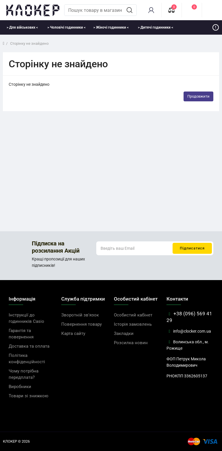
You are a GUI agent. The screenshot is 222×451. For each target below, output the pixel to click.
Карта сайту (73, 333)
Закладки (124, 333)
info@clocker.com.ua (188, 331)
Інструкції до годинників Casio (26, 318)
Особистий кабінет (133, 315)
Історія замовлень (133, 324)
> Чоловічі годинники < (66, 27)
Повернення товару (81, 324)
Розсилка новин (131, 342)
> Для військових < (22, 27)
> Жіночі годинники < (111, 27)
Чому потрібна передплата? (23, 374)
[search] (129, 10)
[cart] (212, 10)
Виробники (20, 386)
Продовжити (198, 96)
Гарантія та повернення (21, 334)
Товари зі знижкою (28, 395)
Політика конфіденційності (27, 358)
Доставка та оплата (29, 346)
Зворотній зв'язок (80, 315)
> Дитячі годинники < (155, 27)
